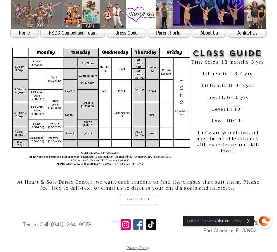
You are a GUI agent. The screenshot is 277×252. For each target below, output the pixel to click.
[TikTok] (151, 224)
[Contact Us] (138, 199)
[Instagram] (126, 224)
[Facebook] (138, 224)
